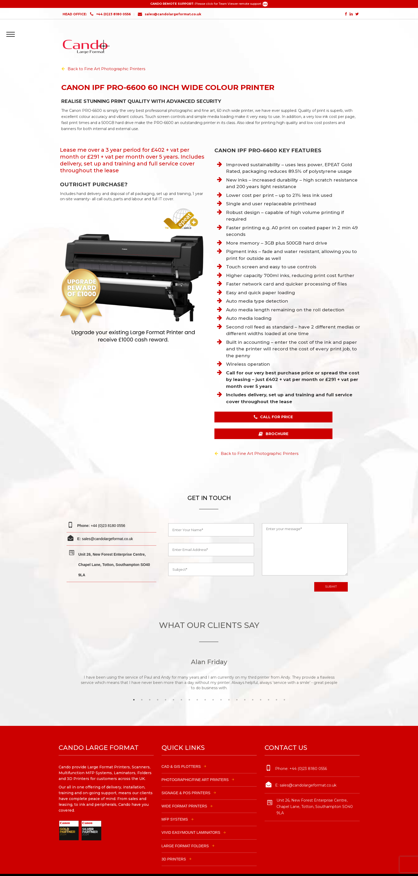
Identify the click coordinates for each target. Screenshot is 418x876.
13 (230, 688)
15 (246, 688)
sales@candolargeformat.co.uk (169, 14)
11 (214, 688)
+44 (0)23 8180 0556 (113, 14)
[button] (12, 31)
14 (238, 688)
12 (222, 688)
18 (270, 688)
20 (285, 688)
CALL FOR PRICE (249, 422)
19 (277, 688)
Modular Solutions (270, 868)
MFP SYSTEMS (175, 808)
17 (262, 688)
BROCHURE (321, 422)
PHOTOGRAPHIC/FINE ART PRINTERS (195, 768)
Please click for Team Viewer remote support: (231, 4)
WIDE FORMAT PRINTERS (184, 794)
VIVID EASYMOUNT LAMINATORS (191, 821)
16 (254, 688)
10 (206, 688)
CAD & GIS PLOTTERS (181, 755)
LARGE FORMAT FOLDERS (185, 834)
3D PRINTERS (174, 847)
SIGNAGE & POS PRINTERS (186, 781)
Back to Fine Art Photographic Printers (106, 68)
